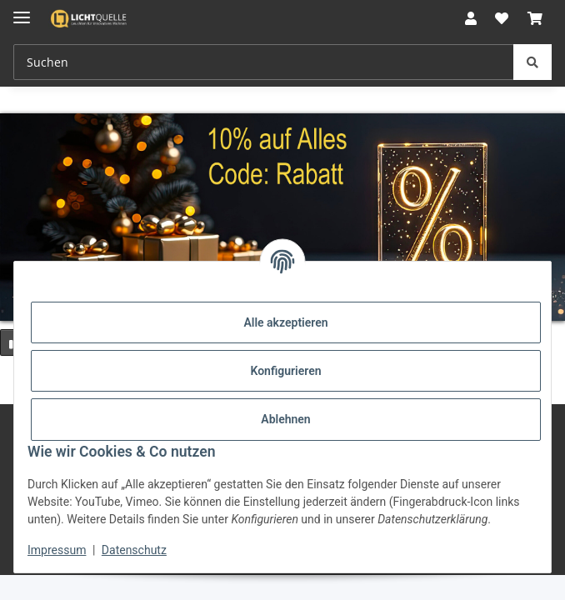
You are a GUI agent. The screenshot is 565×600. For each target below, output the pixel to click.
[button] (471, 18)
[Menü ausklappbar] (21, 10)
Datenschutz (134, 550)
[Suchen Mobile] (263, 62)
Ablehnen (285, 419)
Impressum (57, 550)
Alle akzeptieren (285, 322)
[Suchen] (532, 62)
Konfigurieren (285, 371)
